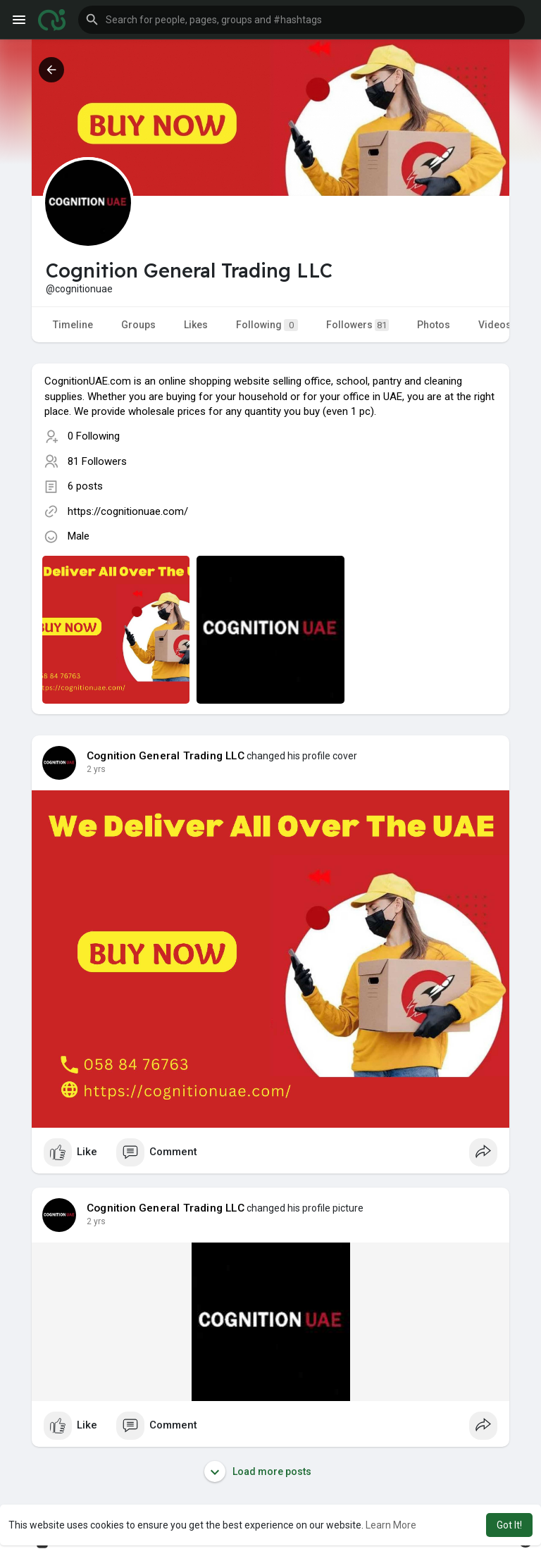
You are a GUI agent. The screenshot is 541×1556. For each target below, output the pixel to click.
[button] (301, 20)
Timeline (73, 324)
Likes (196, 324)
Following (267, 325)
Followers (357, 325)
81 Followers (97, 461)
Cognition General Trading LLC (165, 755)
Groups (138, 324)
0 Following (94, 436)
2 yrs (96, 769)
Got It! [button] (509, 1525)
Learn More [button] (391, 1525)
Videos (494, 324)
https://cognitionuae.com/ (128, 511)
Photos (433, 324)
